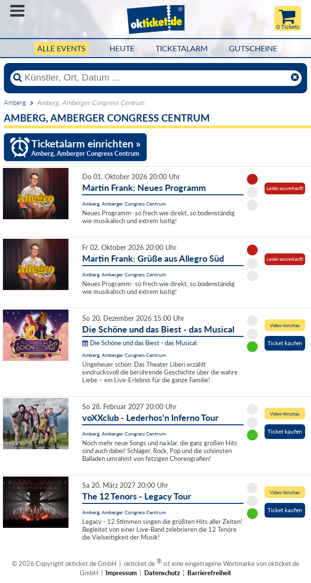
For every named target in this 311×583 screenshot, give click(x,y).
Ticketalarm (182, 48)
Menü (17, 10)
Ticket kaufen (284, 343)
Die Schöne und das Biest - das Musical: (140, 343)
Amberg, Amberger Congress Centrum (124, 204)
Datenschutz (162, 573)
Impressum (121, 573)
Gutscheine (253, 48)
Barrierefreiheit (209, 573)
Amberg (15, 102)
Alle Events (61, 48)
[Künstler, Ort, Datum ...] (155, 77)
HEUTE (122, 48)
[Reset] (295, 77)
